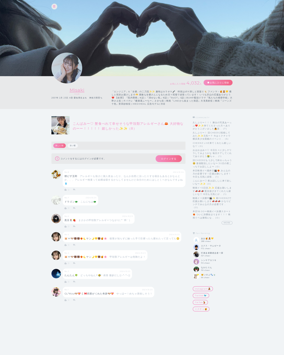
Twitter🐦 (201, 295)
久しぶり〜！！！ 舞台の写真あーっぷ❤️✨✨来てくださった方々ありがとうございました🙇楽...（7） (212, 125)
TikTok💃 (200, 302)
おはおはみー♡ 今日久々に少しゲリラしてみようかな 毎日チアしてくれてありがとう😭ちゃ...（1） (212, 153)
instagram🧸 (203, 288)
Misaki (77, 90)
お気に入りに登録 (219, 82)
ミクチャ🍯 (201, 309)
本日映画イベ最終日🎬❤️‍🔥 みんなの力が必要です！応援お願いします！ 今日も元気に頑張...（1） (212, 173)
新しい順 (59, 145)
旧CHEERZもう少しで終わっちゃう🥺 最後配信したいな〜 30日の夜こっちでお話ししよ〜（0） (212, 163)
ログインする (168, 158)
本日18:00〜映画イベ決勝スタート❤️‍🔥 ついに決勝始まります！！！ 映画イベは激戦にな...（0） (212, 214)
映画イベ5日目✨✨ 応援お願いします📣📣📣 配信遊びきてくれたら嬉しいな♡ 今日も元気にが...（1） (212, 190)
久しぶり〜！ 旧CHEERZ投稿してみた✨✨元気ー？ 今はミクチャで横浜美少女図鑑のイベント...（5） (211, 135)
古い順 (73, 145)
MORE (227, 223)
